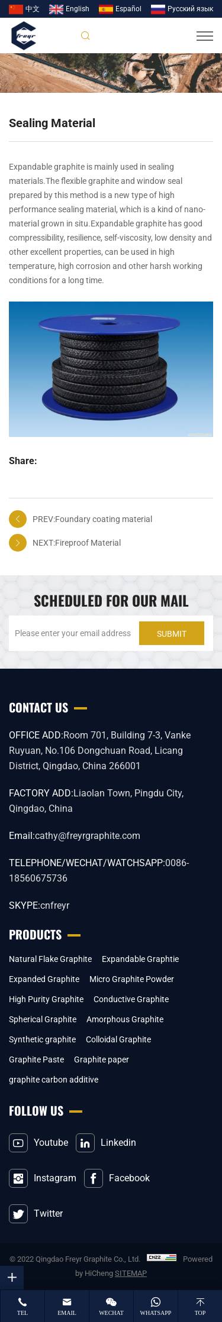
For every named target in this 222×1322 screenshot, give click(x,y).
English (77, 9)
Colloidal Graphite (118, 1039)
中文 (32, 9)
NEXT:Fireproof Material (77, 542)
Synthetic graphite (42, 1039)
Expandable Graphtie (140, 959)
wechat (111, 1313)
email (66, 1313)
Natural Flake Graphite (50, 959)
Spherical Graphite (42, 1019)
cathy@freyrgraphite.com (87, 835)
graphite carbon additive (53, 1079)
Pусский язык (190, 9)
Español (128, 9)
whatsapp (156, 1313)
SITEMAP (131, 1273)
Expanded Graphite (44, 979)
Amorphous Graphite (124, 1019)
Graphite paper (101, 1059)
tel (22, 1313)
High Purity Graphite (46, 999)
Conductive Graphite (131, 999)
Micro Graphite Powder (131, 979)
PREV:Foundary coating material (92, 519)
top (200, 1313)
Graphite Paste (36, 1059)
